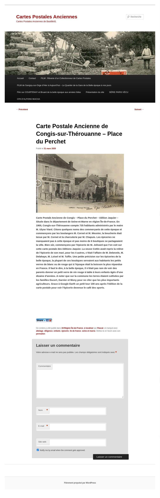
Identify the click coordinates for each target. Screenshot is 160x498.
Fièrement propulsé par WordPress (80, 483)
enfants (57, 331)
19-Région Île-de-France (72, 328)
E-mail (43, 426)
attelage (39, 331)
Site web (42, 442)
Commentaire (44, 366)
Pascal (100, 328)
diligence (48, 331)
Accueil (20, 78)
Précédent (22, 109)
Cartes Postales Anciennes (46, 16)
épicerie (65, 331)
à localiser (89, 328)
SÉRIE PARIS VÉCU (118, 92)
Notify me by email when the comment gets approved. (61, 450)
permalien (40, 334)
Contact (32, 78)
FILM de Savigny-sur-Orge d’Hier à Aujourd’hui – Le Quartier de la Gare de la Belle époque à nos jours (64, 85)
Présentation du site (95, 92)
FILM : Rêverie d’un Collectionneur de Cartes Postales (66, 78)
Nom (43, 410)
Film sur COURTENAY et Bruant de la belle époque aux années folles (49, 92)
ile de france (75, 331)
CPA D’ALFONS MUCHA (28, 99)
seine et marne (88, 331)
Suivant (139, 109)
